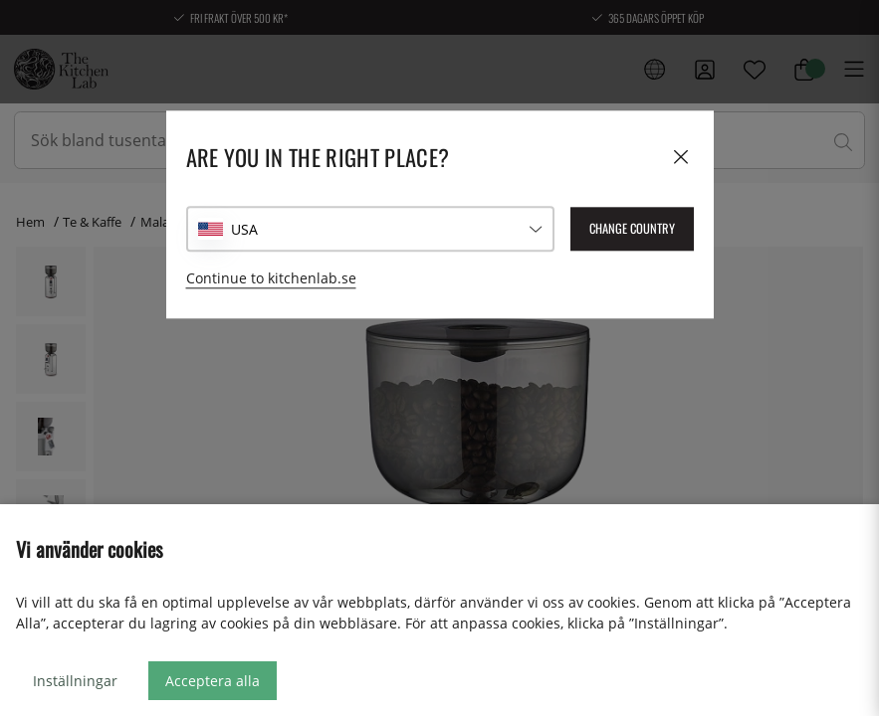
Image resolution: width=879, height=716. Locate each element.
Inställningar (75, 680)
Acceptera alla (212, 680)
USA (244, 229)
